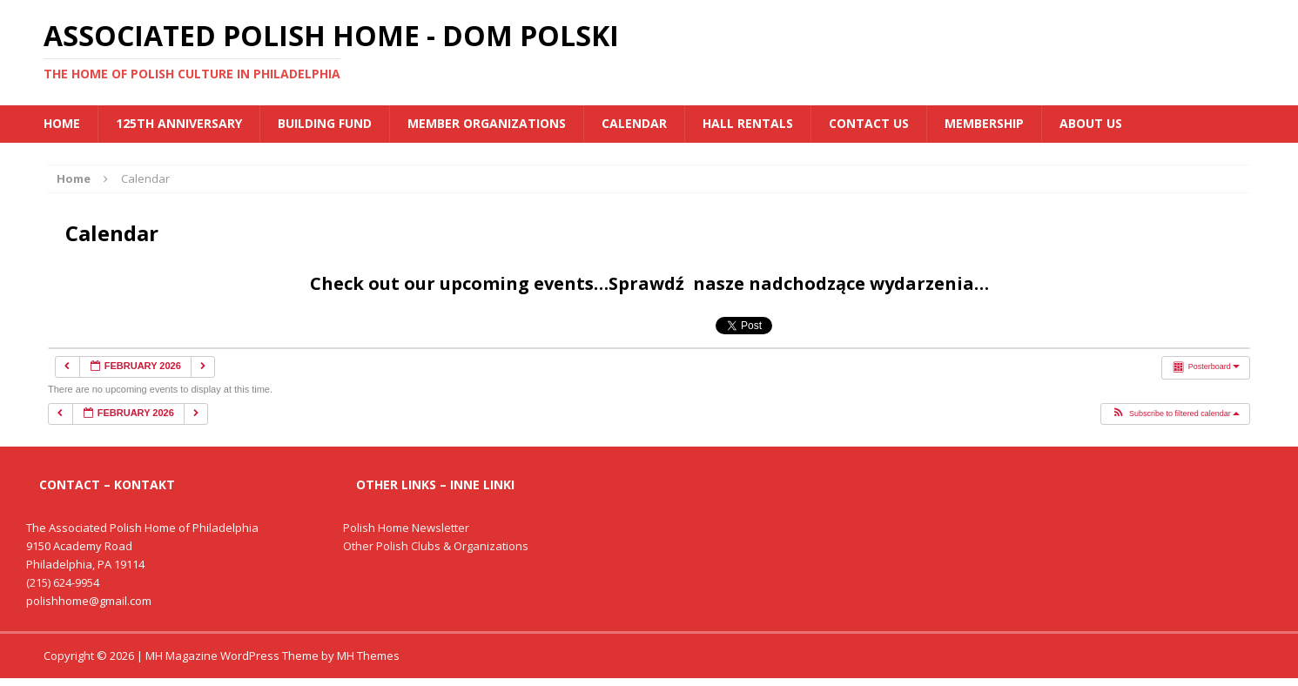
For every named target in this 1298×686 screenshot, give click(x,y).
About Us (1090, 123)
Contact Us (869, 123)
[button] (1175, 414)
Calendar (634, 123)
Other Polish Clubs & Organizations (435, 546)
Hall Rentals (748, 123)
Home (62, 123)
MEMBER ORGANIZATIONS (486, 123)
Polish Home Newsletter (406, 527)
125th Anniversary (179, 123)
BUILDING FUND (325, 123)
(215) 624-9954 (62, 582)
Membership (984, 123)
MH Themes (368, 655)
